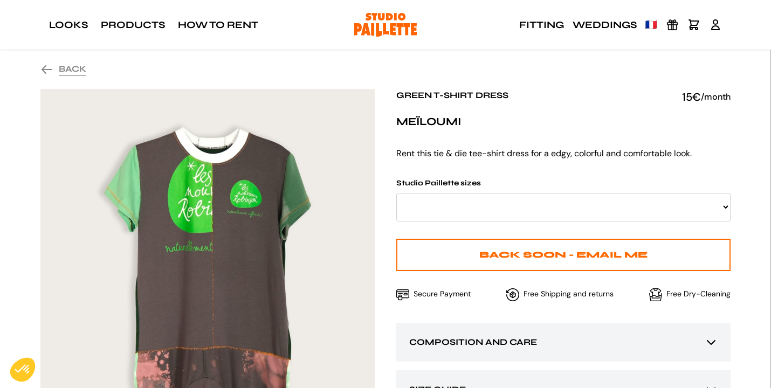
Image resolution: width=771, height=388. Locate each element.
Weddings (605, 25)
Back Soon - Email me (563, 255)
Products (133, 25)
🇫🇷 (651, 25)
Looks (68, 25)
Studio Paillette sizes (563, 199)
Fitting (541, 25)
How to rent (218, 25)
